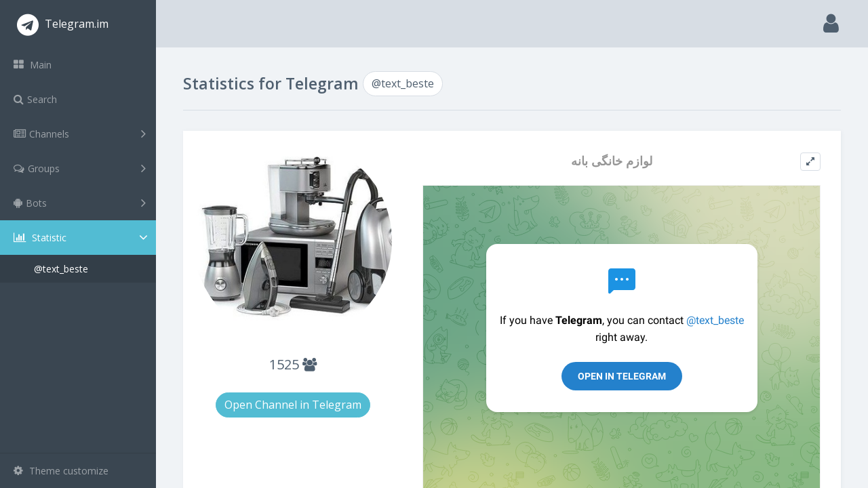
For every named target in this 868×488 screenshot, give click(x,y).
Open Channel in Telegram (292, 404)
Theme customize (61, 470)
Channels (80, 133)
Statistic (82, 237)
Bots (80, 202)
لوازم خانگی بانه (611, 161)
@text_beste (61, 268)
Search (35, 99)
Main (33, 64)
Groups (80, 168)
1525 (293, 364)
